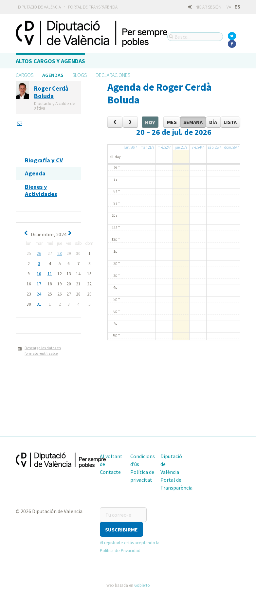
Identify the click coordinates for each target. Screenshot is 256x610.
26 (39, 253)
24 (39, 294)
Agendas (53, 75)
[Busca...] (195, 36)
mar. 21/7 (147, 147)
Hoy (150, 122)
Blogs (79, 75)
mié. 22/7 (164, 147)
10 (39, 274)
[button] (121, 529)
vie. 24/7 (198, 147)
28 (59, 253)
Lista (230, 122)
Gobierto (142, 585)
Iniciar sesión (204, 7)
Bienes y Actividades (41, 190)
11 (49, 274)
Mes (172, 122)
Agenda (35, 173)
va (229, 7)
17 (39, 284)
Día (213, 122)
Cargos (24, 75)
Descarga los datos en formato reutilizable (43, 350)
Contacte (110, 472)
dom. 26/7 (231, 147)
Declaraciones (113, 75)
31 (39, 304)
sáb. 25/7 (214, 147)
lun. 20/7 (130, 147)
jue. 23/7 (181, 147)
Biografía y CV (44, 160)
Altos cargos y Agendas (50, 61)
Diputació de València (39, 7)
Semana (193, 122)
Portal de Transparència (93, 7)
